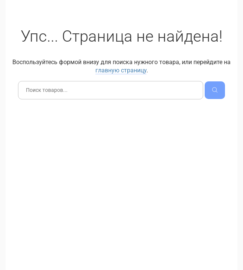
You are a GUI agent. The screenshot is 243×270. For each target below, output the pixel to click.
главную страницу (120, 70)
